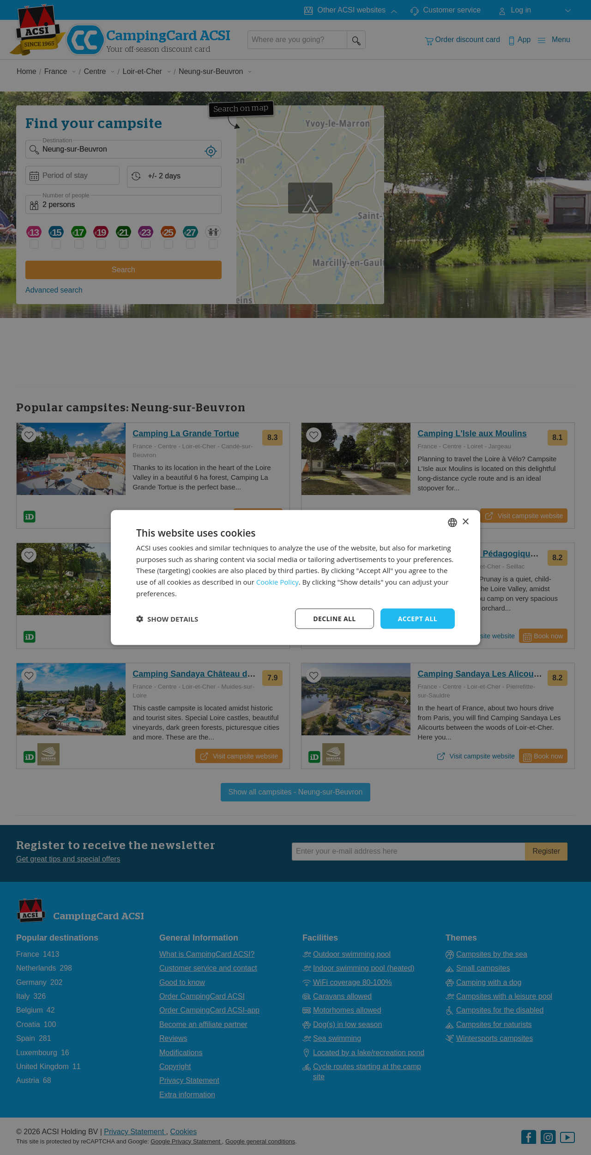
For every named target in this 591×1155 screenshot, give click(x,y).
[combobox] (452, 522)
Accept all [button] (417, 618)
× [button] (465, 522)
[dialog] (295, 577)
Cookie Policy (277, 582)
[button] (167, 619)
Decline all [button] (334, 618)
